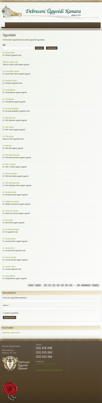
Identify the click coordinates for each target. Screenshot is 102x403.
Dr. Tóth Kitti (7, 146)
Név (4, 45)
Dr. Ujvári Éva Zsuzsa (10, 211)
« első (31, 285)
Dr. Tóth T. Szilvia (9, 164)
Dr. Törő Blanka (8, 99)
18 (78, 285)
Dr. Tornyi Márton (9, 90)
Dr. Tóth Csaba (8, 127)
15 (66, 285)
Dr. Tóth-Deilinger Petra (11, 183)
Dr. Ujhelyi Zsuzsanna (11, 201)
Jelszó (6, 305)
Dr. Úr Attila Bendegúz (11, 229)
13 (58, 285)
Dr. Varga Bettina (9, 276)
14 (62, 285)
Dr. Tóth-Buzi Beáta (10, 174)
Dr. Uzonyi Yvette (9, 267)
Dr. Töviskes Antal (9, 192)
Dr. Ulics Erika (8, 220)
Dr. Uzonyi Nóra (8, 248)
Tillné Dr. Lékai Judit (10, 62)
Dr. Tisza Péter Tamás (11, 71)
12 (54, 285)
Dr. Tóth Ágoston (9, 118)
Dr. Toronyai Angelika (11, 108)
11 (49, 285)
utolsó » (95, 285)
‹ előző (37, 285)
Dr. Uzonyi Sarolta (9, 257)
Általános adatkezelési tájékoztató (49, 370)
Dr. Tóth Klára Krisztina (11, 155)
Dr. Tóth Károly (8, 136)
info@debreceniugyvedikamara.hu (46, 364)
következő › (86, 285)
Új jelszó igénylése (11, 313)
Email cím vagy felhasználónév (15, 298)
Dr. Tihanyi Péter (9, 53)
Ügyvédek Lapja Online (11, 333)
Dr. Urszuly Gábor (9, 239)
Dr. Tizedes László (10, 81)
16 (71, 285)
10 (45, 285)
